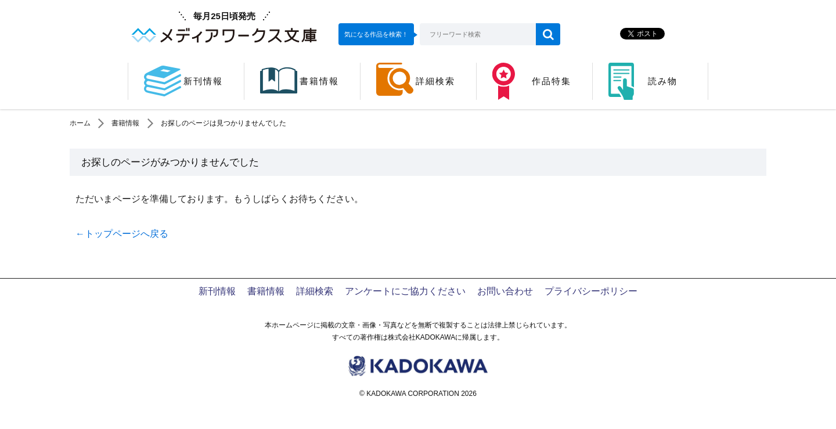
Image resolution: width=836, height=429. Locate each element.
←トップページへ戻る (121, 234)
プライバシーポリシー (591, 291)
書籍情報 (125, 123)
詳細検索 (314, 291)
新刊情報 (217, 291)
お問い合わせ (505, 291)
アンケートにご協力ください (405, 291)
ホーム (80, 123)
